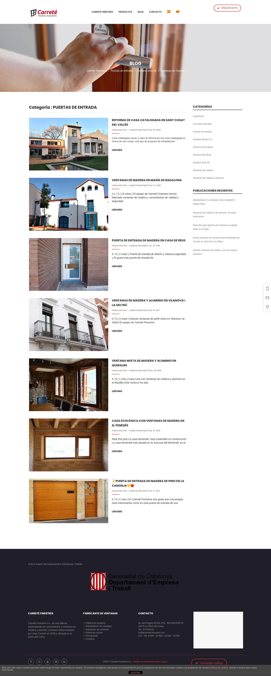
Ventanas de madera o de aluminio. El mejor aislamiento (214, 214)
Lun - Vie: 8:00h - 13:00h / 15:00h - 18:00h (159, 635)
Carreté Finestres (96, 70)
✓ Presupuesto (90, 635)
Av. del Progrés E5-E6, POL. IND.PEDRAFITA (160, 623)
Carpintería (198, 116)
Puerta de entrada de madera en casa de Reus (149, 240)
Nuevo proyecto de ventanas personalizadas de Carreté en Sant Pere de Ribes (216, 239)
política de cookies (219, 667)
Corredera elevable (202, 124)
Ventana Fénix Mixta (203, 147)
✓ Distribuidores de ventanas (97, 626)
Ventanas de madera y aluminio (208, 178)
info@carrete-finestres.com (151, 632)
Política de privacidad (143, 661)
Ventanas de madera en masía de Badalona (147, 180)
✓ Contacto (88, 639)
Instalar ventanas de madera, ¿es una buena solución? (215, 252)
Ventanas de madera (172, 70)
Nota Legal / (162, 661)
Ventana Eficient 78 (202, 139)
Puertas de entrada (122, 70)
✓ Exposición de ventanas (96, 629)
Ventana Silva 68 (146, 70)
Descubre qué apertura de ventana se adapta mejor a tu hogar (215, 227)
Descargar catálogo (209, 662)
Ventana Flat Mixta (202, 155)
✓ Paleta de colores (93, 632)
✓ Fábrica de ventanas (94, 623)
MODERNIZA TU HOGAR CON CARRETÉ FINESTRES (214, 202)
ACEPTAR (135, 673)
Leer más (117, 150)
